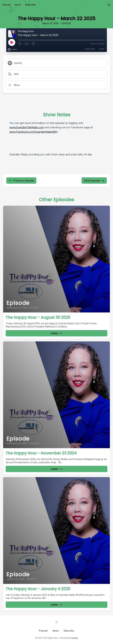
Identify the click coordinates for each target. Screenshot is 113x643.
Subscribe (30, 4)
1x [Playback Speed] (27, 44)
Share (102, 49)
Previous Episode (21, 180)
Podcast (6, 4)
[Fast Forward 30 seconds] (33, 44)
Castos (74, 638)
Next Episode (94, 180)
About (18, 4)
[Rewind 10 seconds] (20, 44)
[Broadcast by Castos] (12, 49)
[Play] (11, 42)
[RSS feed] (109, 5)
